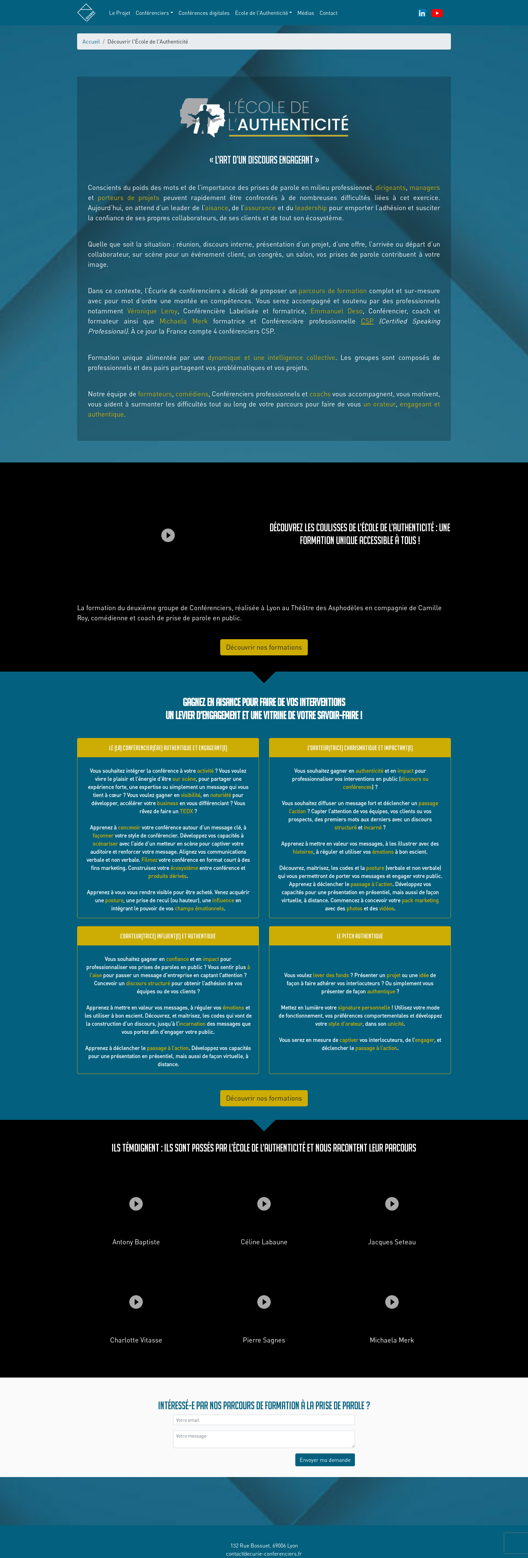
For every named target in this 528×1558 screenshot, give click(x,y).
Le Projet (119, 12)
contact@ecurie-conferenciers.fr (264, 1553)
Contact (328, 12)
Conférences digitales (204, 12)
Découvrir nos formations (264, 647)
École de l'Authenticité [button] (261, 12)
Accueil (91, 41)
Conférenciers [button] (152, 12)
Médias (305, 12)
